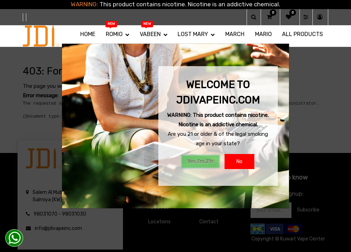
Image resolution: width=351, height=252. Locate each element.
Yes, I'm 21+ (200, 161)
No (239, 161)
